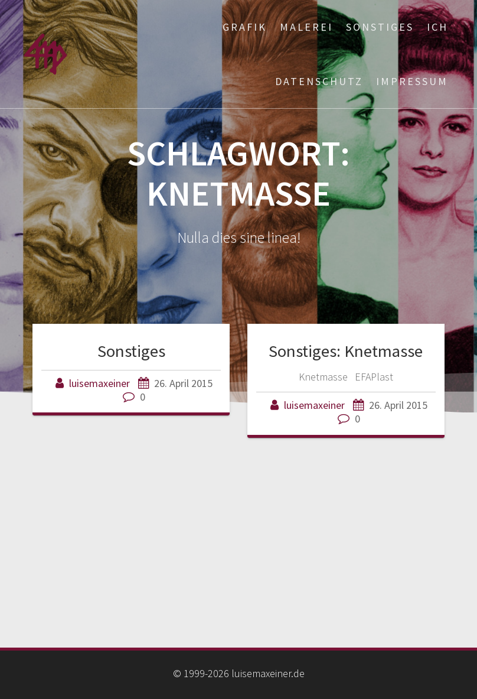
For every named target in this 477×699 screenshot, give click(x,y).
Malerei (306, 27)
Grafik (245, 27)
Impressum (412, 81)
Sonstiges (380, 27)
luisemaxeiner (99, 383)
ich (437, 27)
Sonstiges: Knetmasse (346, 351)
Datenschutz (319, 81)
